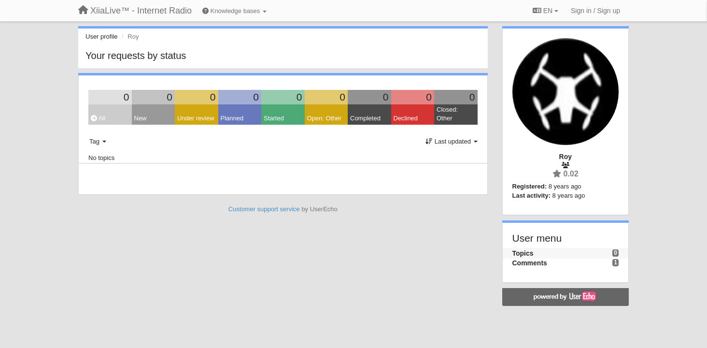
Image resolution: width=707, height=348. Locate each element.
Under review (195, 118)
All (98, 118)
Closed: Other (447, 114)
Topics (523, 253)
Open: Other (324, 118)
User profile (101, 36)
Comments (529, 263)
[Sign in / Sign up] (595, 10)
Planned (232, 118)
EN (545, 10)
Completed (365, 118)
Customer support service (264, 209)
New (140, 118)
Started (274, 118)
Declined (406, 118)
